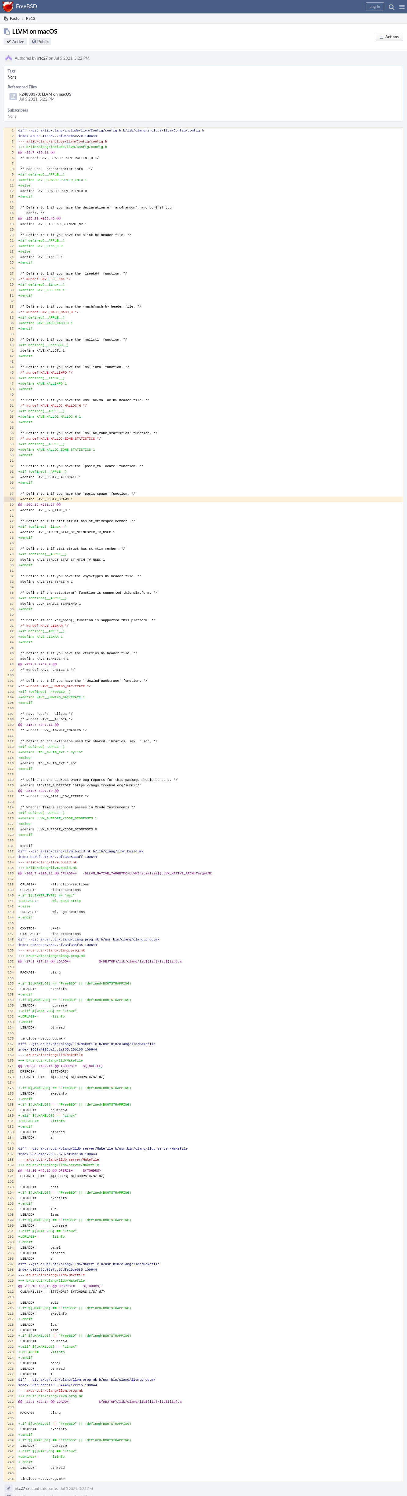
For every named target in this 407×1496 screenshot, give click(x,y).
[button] (402, 6)
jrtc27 (42, 58)
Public (43, 41)
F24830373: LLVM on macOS (45, 94)
